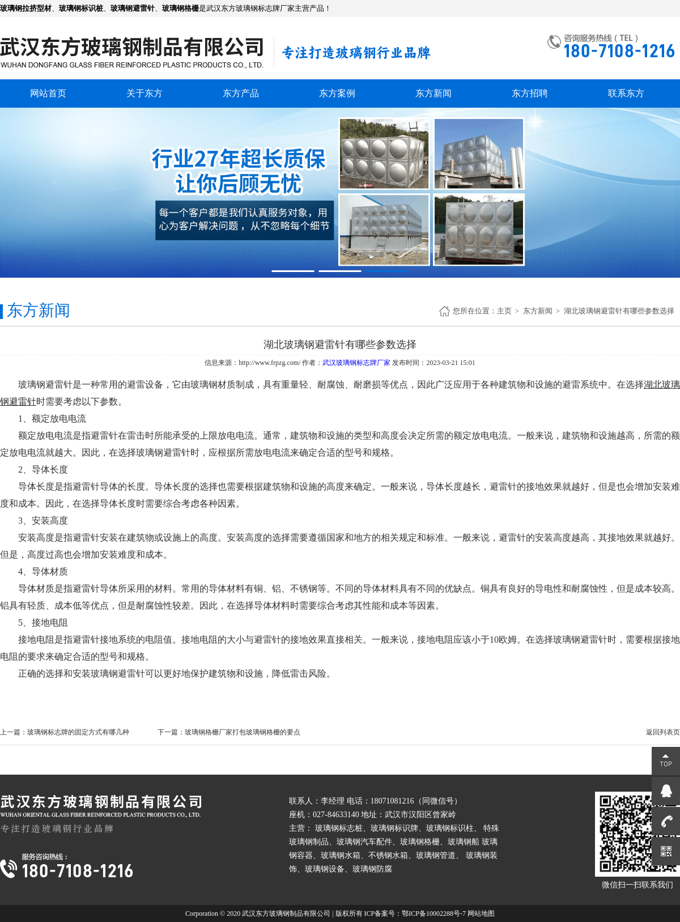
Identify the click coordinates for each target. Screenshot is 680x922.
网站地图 (481, 913)
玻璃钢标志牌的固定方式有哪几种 (78, 732)
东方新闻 (433, 93)
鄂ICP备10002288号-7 (434, 913)
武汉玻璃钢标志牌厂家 (356, 363)
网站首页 (48, 93)
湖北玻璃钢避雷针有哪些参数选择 (619, 311)
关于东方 (144, 93)
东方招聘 (530, 93)
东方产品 (241, 93)
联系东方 (626, 93)
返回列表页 (663, 732)
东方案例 (337, 93)
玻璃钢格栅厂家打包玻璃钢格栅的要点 (242, 732)
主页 (504, 311)
